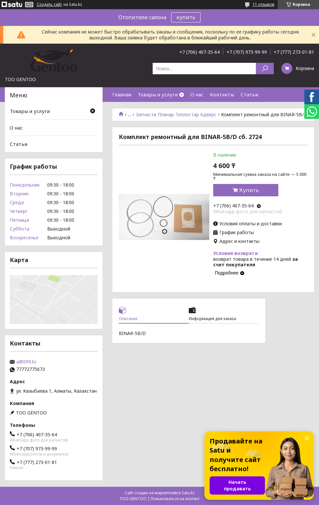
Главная (121, 94)
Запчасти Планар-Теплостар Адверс (176, 115)
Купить (249, 190)
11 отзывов (263, 4)
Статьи (249, 94)
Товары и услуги (158, 94)
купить (185, 17)
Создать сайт (49, 4)
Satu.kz (188, 493)
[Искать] (265, 68)
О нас (196, 94)
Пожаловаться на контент (175, 498)
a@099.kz (26, 362)
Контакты (222, 94)
